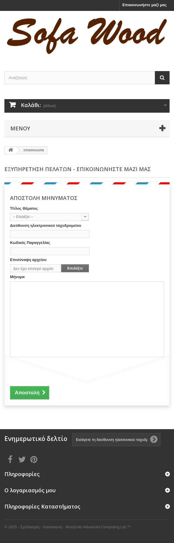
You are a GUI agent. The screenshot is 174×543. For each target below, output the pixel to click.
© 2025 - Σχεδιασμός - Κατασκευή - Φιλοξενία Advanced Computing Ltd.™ (67, 527)
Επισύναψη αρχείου (28, 259)
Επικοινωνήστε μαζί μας (144, 5)
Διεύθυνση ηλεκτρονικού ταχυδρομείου (45, 225)
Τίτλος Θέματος (24, 208)
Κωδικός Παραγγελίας (30, 242)
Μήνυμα (17, 277)
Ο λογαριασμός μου (30, 490)
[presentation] (55, 370)
